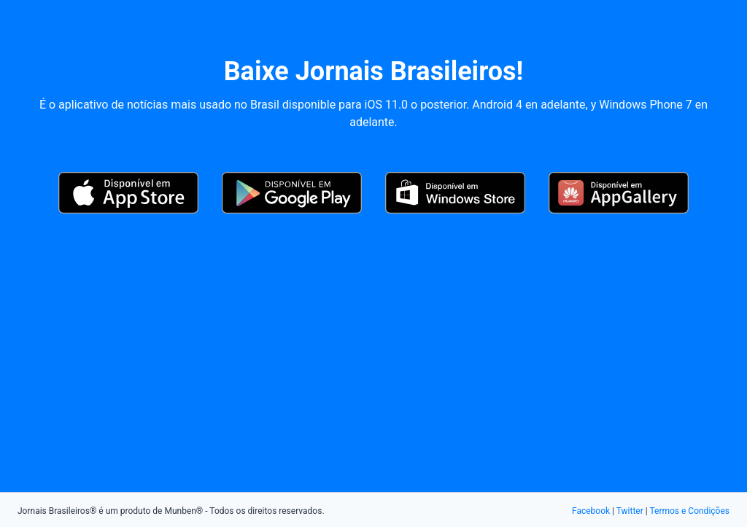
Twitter (629, 511)
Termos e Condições (689, 511)
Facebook (591, 511)
